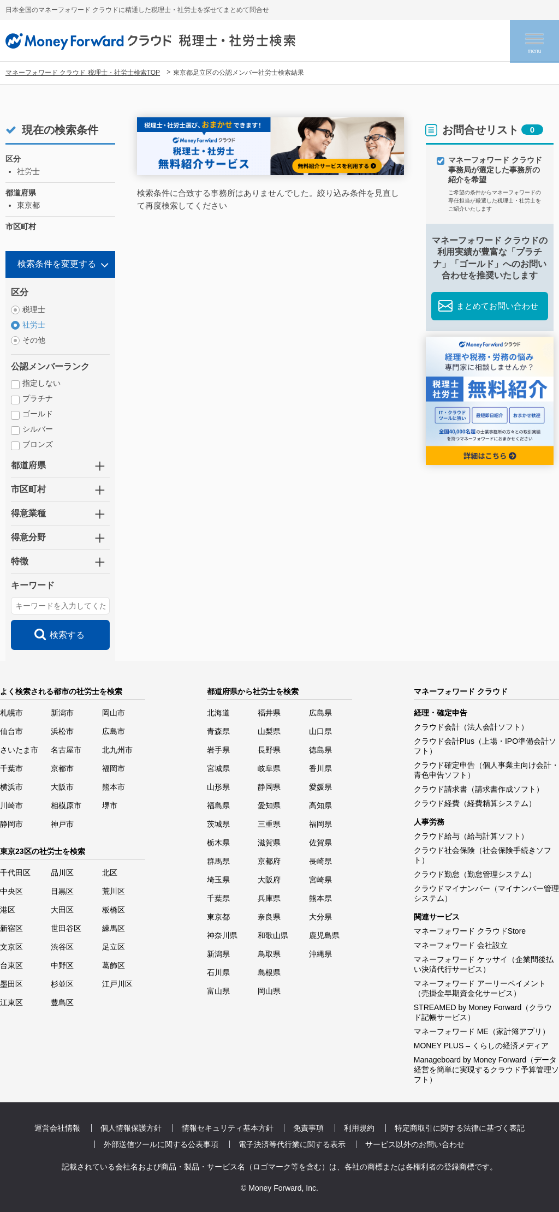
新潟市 (62, 712)
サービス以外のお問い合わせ (415, 1144)
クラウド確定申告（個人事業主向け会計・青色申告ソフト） (486, 770)
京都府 (269, 861)
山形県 (218, 787)
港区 (7, 909)
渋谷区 (62, 946)
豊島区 (62, 1002)
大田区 (62, 909)
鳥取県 (269, 954)
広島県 (320, 712)
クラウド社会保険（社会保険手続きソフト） (482, 855)
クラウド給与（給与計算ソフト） (471, 836)
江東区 (11, 1002)
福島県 (218, 805)
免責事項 (308, 1128)
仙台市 (11, 731)
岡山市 (113, 712)
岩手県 (218, 749)
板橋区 (113, 909)
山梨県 (269, 731)
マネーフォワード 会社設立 (461, 945)
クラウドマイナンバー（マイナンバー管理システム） (486, 893)
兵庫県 (269, 898)
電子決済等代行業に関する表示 (292, 1144)
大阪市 (62, 787)
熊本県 (320, 898)
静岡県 (269, 787)
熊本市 (113, 787)
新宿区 (11, 928)
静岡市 (11, 824)
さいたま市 (19, 749)
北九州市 (117, 749)
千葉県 (218, 898)
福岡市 (113, 768)
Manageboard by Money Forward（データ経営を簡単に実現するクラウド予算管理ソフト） (486, 1069)
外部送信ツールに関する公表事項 (161, 1144)
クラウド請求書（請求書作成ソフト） (479, 789)
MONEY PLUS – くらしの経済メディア (481, 1045)
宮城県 (218, 768)
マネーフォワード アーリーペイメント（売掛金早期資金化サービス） (480, 988)
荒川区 (113, 891)
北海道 (218, 712)
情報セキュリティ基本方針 (227, 1128)
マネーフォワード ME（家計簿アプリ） (482, 1031)
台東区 (11, 965)
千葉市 (11, 768)
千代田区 (15, 872)
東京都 (218, 916)
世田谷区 (66, 928)
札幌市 (11, 712)
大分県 (320, 916)
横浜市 (11, 787)
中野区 (62, 965)
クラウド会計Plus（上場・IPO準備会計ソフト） (485, 746)
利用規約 (359, 1128)
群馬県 (218, 861)
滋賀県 (269, 842)
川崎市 (11, 805)
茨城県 (218, 824)
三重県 (269, 824)
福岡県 (320, 824)
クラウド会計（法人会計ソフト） (471, 727)
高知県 (320, 805)
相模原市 (66, 805)
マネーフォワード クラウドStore (470, 931)
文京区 (11, 946)
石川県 (218, 972)
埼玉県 (218, 879)
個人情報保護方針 (131, 1128)
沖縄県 (320, 954)
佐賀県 (320, 842)
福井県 (269, 712)
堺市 (109, 805)
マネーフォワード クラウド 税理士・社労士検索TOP (82, 72)
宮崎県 (320, 879)
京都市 (62, 768)
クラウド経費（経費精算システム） (475, 803)
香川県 (320, 768)
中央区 (11, 891)
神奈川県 (222, 935)
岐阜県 (269, 768)
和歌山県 (273, 935)
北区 (109, 872)
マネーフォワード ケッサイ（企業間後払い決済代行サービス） (484, 964)
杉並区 (62, 984)
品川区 (62, 872)
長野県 (269, 749)
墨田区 (11, 984)
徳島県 (320, 749)
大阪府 (269, 879)
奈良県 (269, 916)
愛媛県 (320, 787)
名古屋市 (66, 749)
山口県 (320, 731)
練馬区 (113, 928)
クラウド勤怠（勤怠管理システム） (475, 874)
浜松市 (62, 731)
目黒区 (62, 891)
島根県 (269, 972)
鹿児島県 (324, 935)
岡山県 (269, 991)
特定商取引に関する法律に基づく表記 (460, 1128)
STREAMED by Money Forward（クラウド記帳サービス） (483, 1012)
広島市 (113, 731)
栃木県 (218, 842)
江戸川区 (117, 984)
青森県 (218, 731)
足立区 (113, 946)
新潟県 (218, 954)
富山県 (218, 991)
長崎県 (320, 861)
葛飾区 (113, 965)
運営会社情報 (57, 1128)
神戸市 (62, 824)
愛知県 (269, 805)
